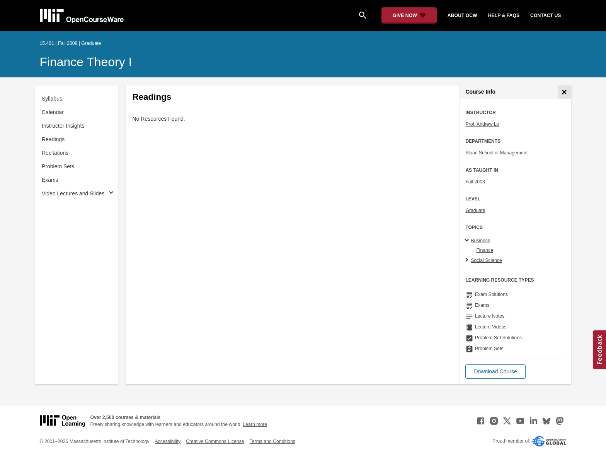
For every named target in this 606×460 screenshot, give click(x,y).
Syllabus (52, 99)
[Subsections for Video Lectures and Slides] (111, 193)
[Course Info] (564, 92)
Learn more (255, 424)
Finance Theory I (86, 62)
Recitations (55, 153)
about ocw (462, 15)
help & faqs (503, 15)
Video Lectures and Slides (73, 193)
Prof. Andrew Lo (482, 124)
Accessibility (167, 441)
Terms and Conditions (272, 441)
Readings (53, 139)
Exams (50, 180)
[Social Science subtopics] (468, 260)
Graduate (475, 210)
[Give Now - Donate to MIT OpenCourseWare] (409, 15)
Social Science (486, 260)
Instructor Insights (63, 126)
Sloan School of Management (496, 153)
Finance (484, 250)
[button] (495, 371)
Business (480, 240)
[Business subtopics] (468, 241)
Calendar (53, 112)
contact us (545, 15)
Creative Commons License (215, 441)
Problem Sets (58, 166)
